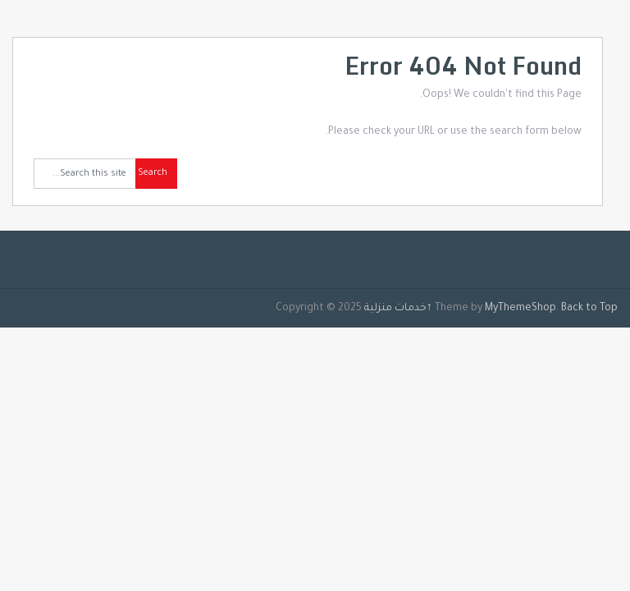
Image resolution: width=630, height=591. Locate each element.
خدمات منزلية (395, 308)
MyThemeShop (520, 308)
